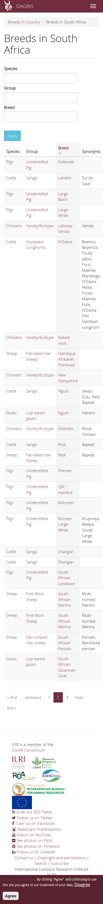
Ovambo (65, 428)
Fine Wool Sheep (35, 596)
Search (41, 863)
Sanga (31, 177)
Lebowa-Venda (65, 228)
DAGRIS (24, 6)
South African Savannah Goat (67, 667)
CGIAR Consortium (28, 750)
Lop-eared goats (35, 415)
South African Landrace (66, 577)
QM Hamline (65, 489)
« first (12, 697)
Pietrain (65, 470)
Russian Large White (65, 524)
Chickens (14, 225)
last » (11, 707)
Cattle (11, 177)
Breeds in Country (24, 22)
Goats (11, 412)
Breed (9, 107)
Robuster (66, 502)
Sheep (11, 353)
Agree (11, 897)
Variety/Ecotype (40, 225)
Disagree (82, 886)
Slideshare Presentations (36, 829)
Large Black (63, 196)
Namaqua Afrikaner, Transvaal (67, 359)
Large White (63, 212)
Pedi (62, 444)
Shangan (66, 551)
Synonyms (91, 151)
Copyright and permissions (62, 857)
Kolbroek (66, 161)
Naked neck (63, 340)
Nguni (63, 391)
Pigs (9, 161)
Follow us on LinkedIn (33, 851)
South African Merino (64, 599)
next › (80, 697)
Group (10, 88)
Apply (12, 135)
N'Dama (65, 241)
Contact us (24, 857)
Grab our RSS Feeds (32, 811)
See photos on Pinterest (36, 846)
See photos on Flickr (32, 840)
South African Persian (64, 642)
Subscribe (60, 863)
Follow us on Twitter (32, 817)
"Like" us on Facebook (33, 823)
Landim (64, 177)
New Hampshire (68, 377)
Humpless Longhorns (36, 244)
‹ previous (32, 697)
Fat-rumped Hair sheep (36, 639)
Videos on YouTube (31, 834)
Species (10, 68)
